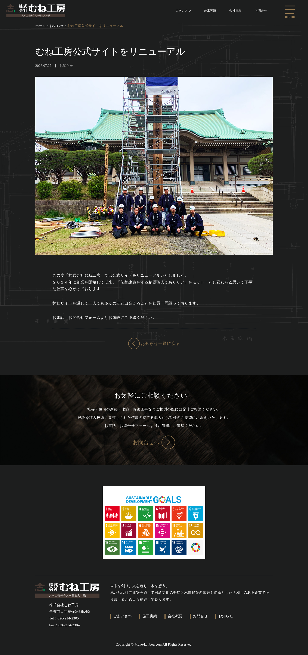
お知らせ (57, 27)
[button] (291, 10)
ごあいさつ (171, 11)
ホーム (40, 27)
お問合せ (259, 11)
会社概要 (230, 11)
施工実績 (201, 11)
